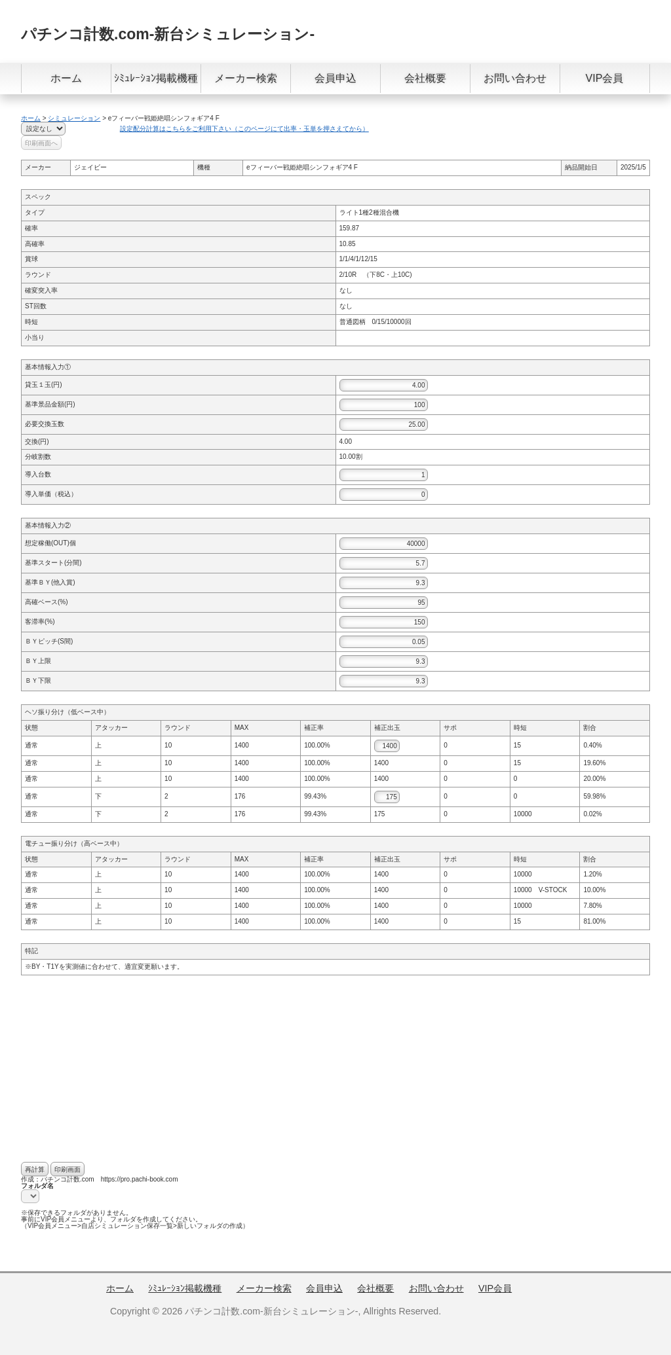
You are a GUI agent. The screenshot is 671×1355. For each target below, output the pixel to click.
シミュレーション (74, 118)
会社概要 (425, 78)
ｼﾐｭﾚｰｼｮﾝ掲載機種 (156, 78)
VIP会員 (605, 78)
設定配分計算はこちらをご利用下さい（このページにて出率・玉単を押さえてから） (244, 128)
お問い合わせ (515, 78)
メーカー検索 (245, 78)
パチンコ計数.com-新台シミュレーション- (168, 34)
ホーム (66, 78)
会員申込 (335, 78)
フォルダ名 (37, 1185)
